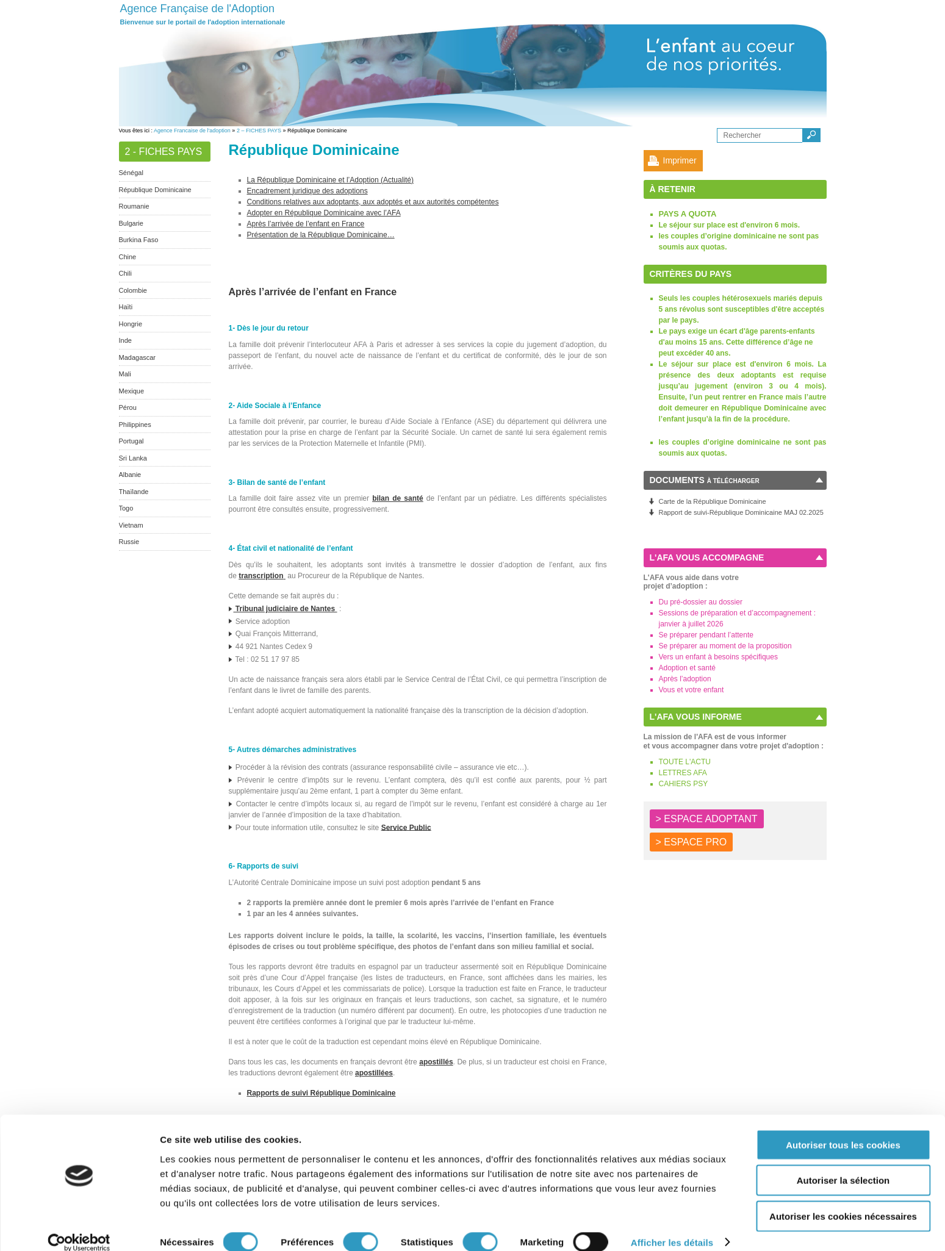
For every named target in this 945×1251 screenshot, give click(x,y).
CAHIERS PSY (683, 784)
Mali (125, 374)
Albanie (130, 474)
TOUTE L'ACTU (685, 762)
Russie (129, 541)
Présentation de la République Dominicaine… (321, 235)
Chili (125, 273)
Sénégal (131, 172)
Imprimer (680, 160)
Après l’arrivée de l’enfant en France (306, 224)
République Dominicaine (155, 189)
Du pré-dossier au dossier (700, 602)
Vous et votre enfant (691, 690)
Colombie (133, 290)
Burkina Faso (139, 239)
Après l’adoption (685, 679)
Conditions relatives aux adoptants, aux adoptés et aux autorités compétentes (373, 202)
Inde (125, 340)
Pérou (128, 407)
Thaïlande (134, 491)
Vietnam (131, 525)
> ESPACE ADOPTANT (707, 819)
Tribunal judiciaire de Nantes (283, 608)
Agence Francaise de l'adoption (192, 130)
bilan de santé (397, 498)
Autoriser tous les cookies (843, 1129)
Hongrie (131, 324)
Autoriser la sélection (843, 1165)
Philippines (135, 424)
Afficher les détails (672, 1227)
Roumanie (134, 206)
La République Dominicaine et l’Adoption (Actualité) (330, 180)
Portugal (131, 441)
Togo (126, 508)
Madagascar (137, 357)
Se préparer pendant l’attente (706, 635)
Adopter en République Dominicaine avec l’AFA (324, 213)
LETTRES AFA (683, 773)
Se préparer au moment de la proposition (725, 646)
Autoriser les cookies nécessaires (843, 1200)
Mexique (132, 391)
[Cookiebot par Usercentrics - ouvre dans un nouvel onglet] (79, 1227)
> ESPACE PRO (691, 842)
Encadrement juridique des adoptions (307, 191)
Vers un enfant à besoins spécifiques (718, 657)
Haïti (126, 306)
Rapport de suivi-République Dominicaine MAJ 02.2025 (741, 512)
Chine (128, 256)
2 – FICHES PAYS (259, 130)
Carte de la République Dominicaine (712, 501)
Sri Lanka (133, 458)
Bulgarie (131, 223)
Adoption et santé (687, 668)
